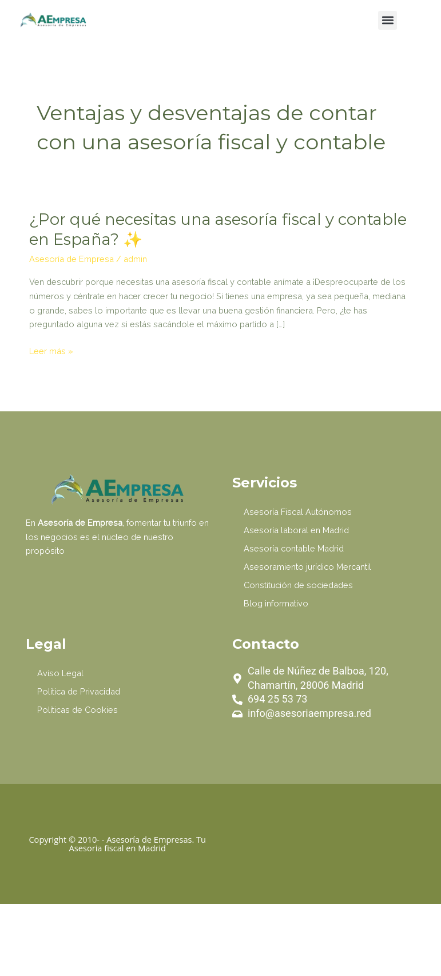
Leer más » (51, 351)
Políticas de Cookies (77, 710)
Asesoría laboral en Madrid (296, 530)
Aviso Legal (60, 673)
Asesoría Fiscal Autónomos (298, 512)
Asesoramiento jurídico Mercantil (307, 567)
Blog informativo (276, 603)
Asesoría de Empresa (71, 259)
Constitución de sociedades (298, 585)
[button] (387, 20)
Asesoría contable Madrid (294, 548)
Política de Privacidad (78, 691)
